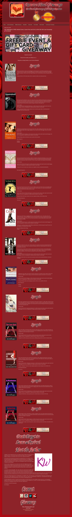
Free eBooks (36, 24)
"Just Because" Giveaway (50, 24)
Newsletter (25, 24)
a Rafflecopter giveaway (28, 510)
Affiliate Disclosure (18, 24)
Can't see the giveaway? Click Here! (28, 509)
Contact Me (30, 24)
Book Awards (42, 24)
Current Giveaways (10, 24)
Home (4, 24)
